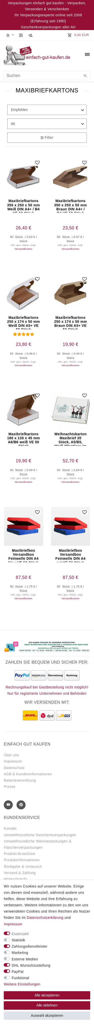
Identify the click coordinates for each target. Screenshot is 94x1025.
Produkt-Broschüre (19, 854)
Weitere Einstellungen (22, 984)
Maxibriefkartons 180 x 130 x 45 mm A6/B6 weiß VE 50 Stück (23, 439)
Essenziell (20, 934)
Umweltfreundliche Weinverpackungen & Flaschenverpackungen (37, 844)
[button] (10, 35)
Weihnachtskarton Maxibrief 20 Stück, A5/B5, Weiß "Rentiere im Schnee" (70, 439)
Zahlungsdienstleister (30, 946)
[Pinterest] (21, 804)
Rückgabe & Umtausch (23, 866)
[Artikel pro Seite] (47, 123)
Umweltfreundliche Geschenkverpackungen (40, 835)
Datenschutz (14, 768)
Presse (10, 787)
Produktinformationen (22, 860)
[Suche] (85, 76)
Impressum (13, 761)
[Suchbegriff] (47, 75)
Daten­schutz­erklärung (45, 918)
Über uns (11, 755)
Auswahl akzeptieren (47, 1015)
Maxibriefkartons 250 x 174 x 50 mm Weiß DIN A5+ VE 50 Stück (23, 322)
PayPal (18, 972)
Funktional (20, 978)
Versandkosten (23, 248)
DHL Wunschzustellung (31, 965)
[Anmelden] (21, 35)
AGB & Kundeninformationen (28, 774)
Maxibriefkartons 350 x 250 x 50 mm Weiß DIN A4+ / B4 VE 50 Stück (23, 206)
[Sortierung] (47, 110)
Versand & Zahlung (20, 873)
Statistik (18, 940)
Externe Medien (25, 959)
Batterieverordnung (20, 780)
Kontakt (10, 828)
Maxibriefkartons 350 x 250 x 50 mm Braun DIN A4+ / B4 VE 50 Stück (70, 206)
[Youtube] (8, 804)
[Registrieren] (30, 35)
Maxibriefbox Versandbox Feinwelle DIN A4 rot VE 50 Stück (70, 555)
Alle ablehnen (47, 1005)
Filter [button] (47, 137)
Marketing (20, 953)
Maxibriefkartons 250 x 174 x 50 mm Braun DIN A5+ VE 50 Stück (70, 322)
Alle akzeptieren (47, 995)
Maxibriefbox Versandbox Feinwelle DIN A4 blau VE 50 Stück (23, 555)
